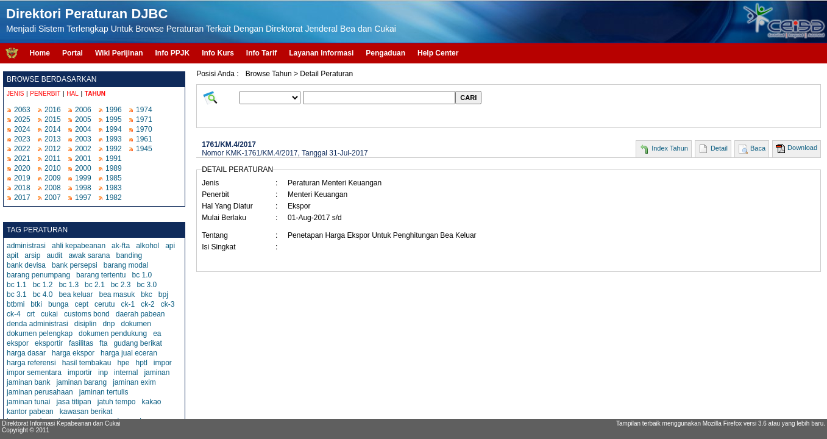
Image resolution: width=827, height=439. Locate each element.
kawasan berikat (86, 411)
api (170, 245)
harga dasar (26, 353)
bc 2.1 (95, 284)
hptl (141, 363)
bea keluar (76, 294)
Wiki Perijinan (119, 53)
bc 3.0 (147, 284)
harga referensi (31, 363)
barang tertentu (101, 275)
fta (103, 343)
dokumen (136, 323)
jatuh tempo (117, 402)
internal (126, 372)
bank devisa (26, 265)
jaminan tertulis (104, 392)
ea (157, 333)
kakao (151, 402)
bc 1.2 (43, 284)
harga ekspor (73, 353)
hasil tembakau (87, 363)
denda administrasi (37, 323)
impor (163, 363)
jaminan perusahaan (40, 392)
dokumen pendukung (113, 333)
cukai (49, 314)
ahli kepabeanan (78, 245)
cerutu (104, 304)
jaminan (156, 372)
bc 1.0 (142, 275)
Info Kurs (218, 53)
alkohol (147, 245)
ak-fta (121, 245)
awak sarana (89, 255)
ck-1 (128, 304)
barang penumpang (38, 275)
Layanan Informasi (321, 53)
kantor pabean (30, 411)
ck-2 (148, 304)
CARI (468, 97)
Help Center (437, 53)
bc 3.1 (17, 294)
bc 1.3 (69, 284)
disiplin (85, 323)
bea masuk (117, 294)
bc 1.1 (17, 284)
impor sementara (34, 372)
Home (40, 53)
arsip (32, 255)
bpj (163, 294)
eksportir (49, 343)
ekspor (18, 343)
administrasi (26, 245)
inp (103, 372)
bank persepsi (75, 265)
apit (12, 255)
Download (802, 147)
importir (80, 372)
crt (31, 314)
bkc (146, 294)
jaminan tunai (28, 402)
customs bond (87, 314)
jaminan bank (28, 382)
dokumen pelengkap (40, 333)
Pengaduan (385, 53)
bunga (58, 304)
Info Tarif (261, 53)
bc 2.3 (121, 284)
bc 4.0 (43, 294)
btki (36, 304)
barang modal (126, 265)
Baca (757, 148)
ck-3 (168, 304)
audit (54, 255)
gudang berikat (137, 343)
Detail (719, 148)
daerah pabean (140, 314)
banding (129, 255)
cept (81, 304)
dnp (108, 323)
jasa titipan (73, 402)
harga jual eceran (129, 353)
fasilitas (81, 343)
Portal (72, 53)
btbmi (15, 304)
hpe (123, 363)
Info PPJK (172, 53)
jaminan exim (134, 382)
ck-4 (14, 314)
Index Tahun (669, 148)
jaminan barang (81, 382)
